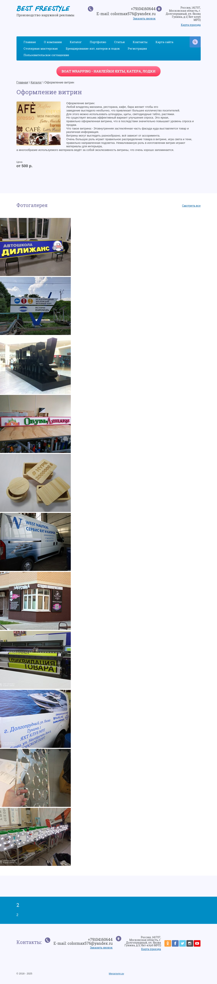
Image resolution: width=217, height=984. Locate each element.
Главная (30, 42)
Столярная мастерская (41, 48)
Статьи (119, 42)
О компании (53, 42)
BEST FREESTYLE (43, 9)
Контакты (140, 42)
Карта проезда (191, 25)
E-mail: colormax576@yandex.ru (126, 13)
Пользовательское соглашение (46, 55)
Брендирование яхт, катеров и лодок (93, 48)
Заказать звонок (144, 18)
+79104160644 (143, 8)
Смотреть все (191, 205)
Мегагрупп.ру (116, 973)
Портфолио (98, 42)
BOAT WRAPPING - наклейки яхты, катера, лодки (108, 71)
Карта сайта (164, 42)
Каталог (76, 42)
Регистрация (137, 48)
